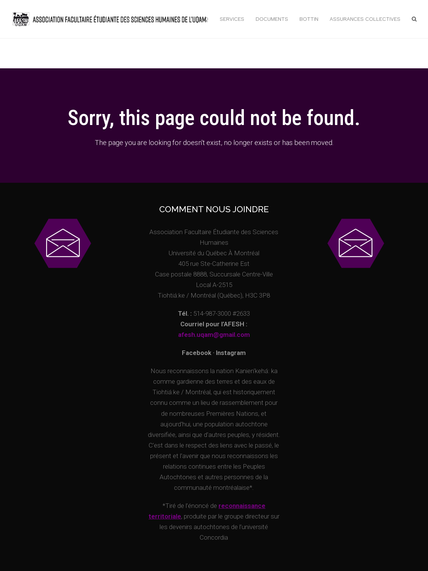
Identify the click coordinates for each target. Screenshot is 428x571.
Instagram (231, 352)
